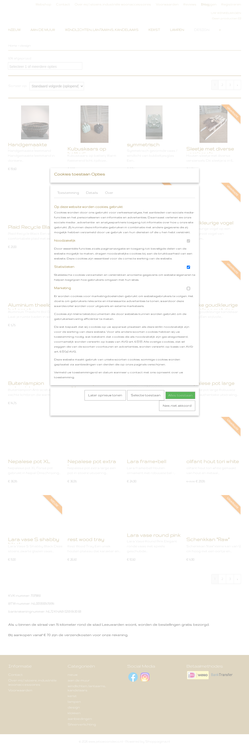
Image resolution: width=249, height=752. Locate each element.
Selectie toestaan (146, 405)
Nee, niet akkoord (177, 415)
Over (109, 202)
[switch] (188, 250)
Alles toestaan (180, 405)
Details (92, 202)
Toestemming (68, 202)
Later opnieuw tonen (105, 405)
